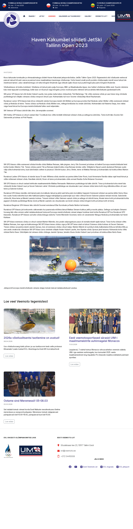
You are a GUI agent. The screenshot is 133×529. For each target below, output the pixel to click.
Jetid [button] (41, 16)
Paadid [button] (32, 16)
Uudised (70, 50)
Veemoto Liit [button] (101, 16)
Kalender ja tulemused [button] (69, 16)
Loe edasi (9, 356)
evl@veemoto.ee (66, 451)
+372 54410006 (66, 456)
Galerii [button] (88, 16)
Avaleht (62, 50)
